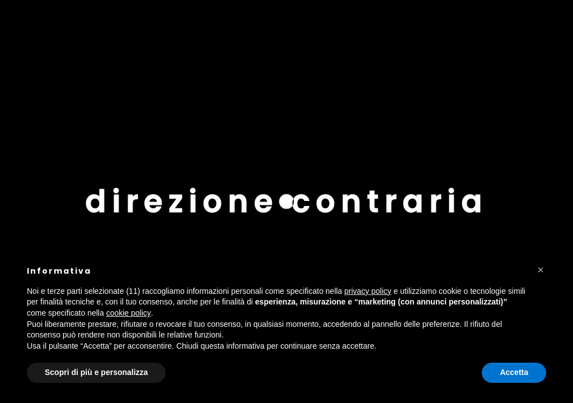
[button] (540, 270)
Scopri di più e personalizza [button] (96, 372)
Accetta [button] (514, 372)
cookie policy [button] (128, 312)
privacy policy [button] (367, 291)
